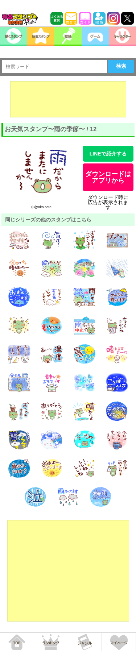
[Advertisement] (68, 99)
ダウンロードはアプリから (108, 177)
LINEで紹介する (108, 154)
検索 (121, 66)
